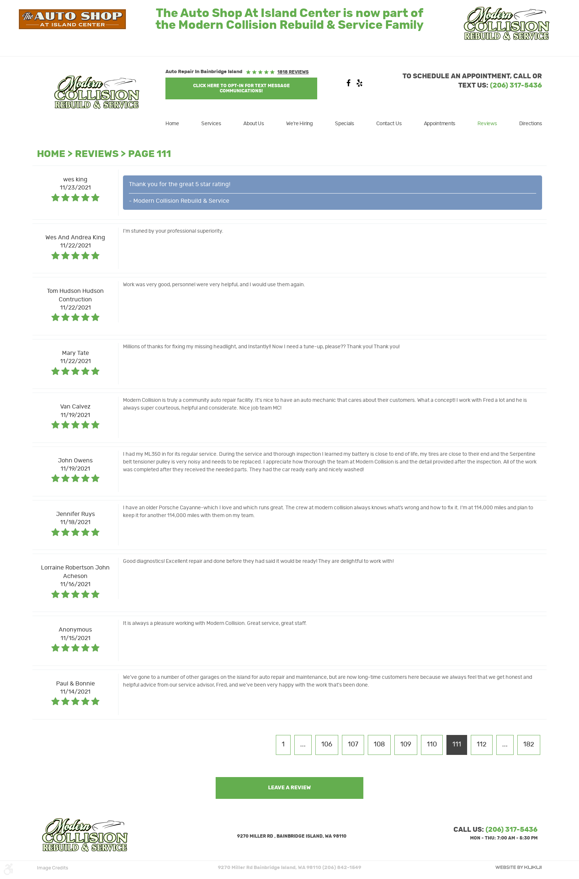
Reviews (487, 123)
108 (379, 744)
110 (432, 744)
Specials (344, 123)
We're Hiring (299, 123)
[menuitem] (176, 123)
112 (482, 744)
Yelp (359, 84)
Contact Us (388, 123)
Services (211, 123)
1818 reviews (293, 72)
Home (172, 123)
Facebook (348, 84)
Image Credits (52, 868)
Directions (530, 123)
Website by (518, 867)
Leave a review (289, 787)
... (303, 744)
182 (528, 744)
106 (326, 744)
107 (353, 744)
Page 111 (149, 154)
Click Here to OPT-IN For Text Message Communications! (241, 88)
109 (405, 744)
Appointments (440, 123)
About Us (253, 123)
